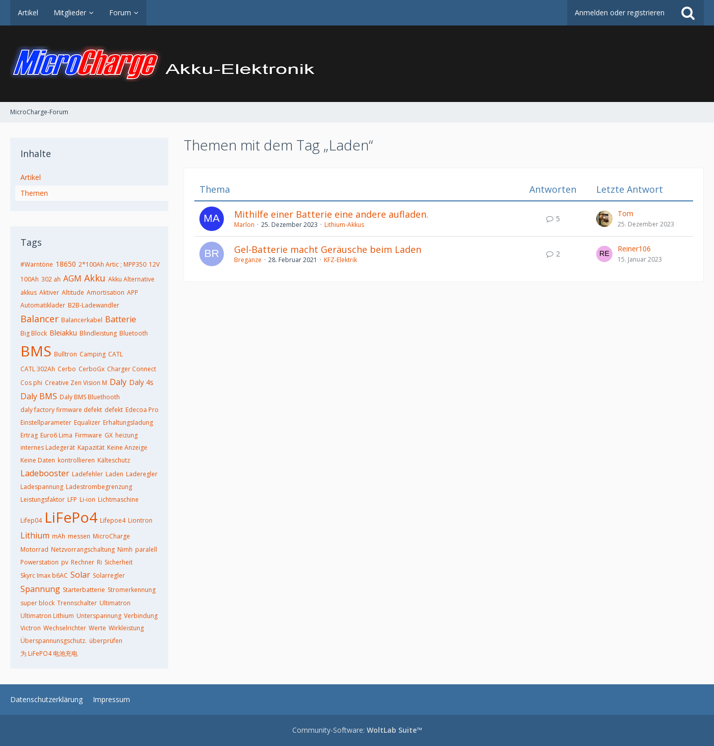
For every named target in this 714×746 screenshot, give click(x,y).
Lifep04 (31, 520)
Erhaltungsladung (128, 422)
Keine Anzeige (127, 447)
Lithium (34, 535)
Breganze (248, 259)
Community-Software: (357, 730)
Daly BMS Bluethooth (90, 397)
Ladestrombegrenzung (99, 486)
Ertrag (29, 435)
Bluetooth (133, 333)
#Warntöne (36, 264)
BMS (36, 351)
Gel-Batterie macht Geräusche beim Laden (327, 249)
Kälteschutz (113, 460)
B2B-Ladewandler (93, 305)
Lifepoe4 (112, 520)
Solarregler (109, 575)
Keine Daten (37, 460)
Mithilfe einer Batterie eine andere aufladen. (331, 214)
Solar (80, 574)
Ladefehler (87, 474)
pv (64, 562)
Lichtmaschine (118, 499)
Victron (30, 628)
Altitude (73, 292)
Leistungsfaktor (42, 499)
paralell (146, 549)
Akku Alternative (131, 279)
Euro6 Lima (56, 435)
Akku (95, 278)
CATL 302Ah (37, 369)
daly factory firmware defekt (61, 409)
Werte (97, 628)
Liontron (140, 520)
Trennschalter (77, 603)
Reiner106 (634, 248)
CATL (115, 354)
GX (109, 435)
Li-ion (87, 499)
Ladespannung (41, 486)
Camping (93, 354)
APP (132, 292)
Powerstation (39, 562)
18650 (66, 264)
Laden (114, 474)
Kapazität (91, 447)
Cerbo (67, 369)
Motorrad (34, 549)
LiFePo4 (70, 517)
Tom (625, 213)
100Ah (29, 279)
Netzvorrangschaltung (83, 549)
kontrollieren (76, 460)
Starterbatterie (84, 589)
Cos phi (31, 382)
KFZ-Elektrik (340, 259)
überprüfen (105, 640)
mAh (58, 536)
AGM (72, 278)
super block (37, 603)
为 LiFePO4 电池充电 (49, 653)
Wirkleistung (126, 628)
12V (154, 264)
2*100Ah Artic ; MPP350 (112, 264)
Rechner (82, 562)
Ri (99, 562)
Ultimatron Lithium (47, 615)
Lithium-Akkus (344, 224)
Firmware (88, 435)
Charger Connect (131, 369)
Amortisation (105, 292)
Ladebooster (44, 473)
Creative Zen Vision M (76, 382)
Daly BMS (38, 396)
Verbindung (141, 615)
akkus (28, 292)
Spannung (40, 589)
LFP (72, 499)
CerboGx (92, 369)
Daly (118, 382)
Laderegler (142, 474)
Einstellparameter (45, 422)
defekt (114, 409)
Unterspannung (98, 615)
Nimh (125, 549)
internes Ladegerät (47, 447)
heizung (126, 435)
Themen (34, 193)
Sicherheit (119, 562)
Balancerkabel (82, 320)
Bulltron (65, 354)
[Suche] (688, 12)
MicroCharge (111, 536)
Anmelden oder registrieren (620, 12)
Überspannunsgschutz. (53, 640)
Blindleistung (98, 333)
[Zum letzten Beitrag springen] (604, 219)
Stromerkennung (132, 589)
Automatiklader (42, 305)
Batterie (120, 319)
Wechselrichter (64, 628)
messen (79, 536)
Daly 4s (141, 382)
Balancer (39, 319)
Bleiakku (63, 333)
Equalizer (87, 422)
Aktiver (49, 292)
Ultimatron (115, 603)
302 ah (51, 279)
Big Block (33, 333)
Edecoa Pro (142, 409)
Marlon (244, 224)
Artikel (30, 177)
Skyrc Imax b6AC (44, 575)
